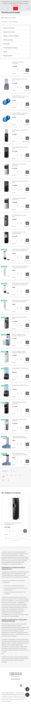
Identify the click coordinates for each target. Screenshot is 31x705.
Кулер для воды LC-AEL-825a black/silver (19, 164)
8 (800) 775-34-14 (15, 674)
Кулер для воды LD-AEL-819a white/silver (19, 419)
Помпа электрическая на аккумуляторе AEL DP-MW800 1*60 (19, 453)
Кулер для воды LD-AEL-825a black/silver (19, 198)
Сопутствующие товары (10, 47)
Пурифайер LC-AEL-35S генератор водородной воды (12, 523)
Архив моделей (7, 55)
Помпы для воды (8, 40)
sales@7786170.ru (15, 679)
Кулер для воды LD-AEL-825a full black (20, 181)
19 (3, 480)
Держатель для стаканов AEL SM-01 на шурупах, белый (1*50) (20, 300)
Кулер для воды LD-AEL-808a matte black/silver (19, 232)
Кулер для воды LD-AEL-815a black (19, 215)
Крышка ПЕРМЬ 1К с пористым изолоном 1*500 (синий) (20, 113)
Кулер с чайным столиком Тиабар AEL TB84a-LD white (19, 351)
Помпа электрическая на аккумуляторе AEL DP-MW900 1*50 (19, 436)
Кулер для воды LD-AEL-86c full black (20, 130)
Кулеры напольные (8, 28)
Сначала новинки (13, 22)
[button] (8, 538)
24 (12, 471)
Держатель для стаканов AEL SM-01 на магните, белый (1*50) (20, 266)
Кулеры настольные (9, 32)
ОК (15, 8)
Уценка (5, 51)
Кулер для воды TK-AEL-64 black (20, 385)
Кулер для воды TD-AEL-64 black (20, 368)
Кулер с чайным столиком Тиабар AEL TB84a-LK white (19, 334)
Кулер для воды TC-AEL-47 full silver (19, 79)
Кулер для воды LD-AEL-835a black (19, 317)
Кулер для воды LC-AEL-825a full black (20, 147)
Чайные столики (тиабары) (11, 36)
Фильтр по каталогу (8, 17)
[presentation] (1, 539)
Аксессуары (6, 44)
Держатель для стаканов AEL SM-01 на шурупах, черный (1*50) (20, 283)
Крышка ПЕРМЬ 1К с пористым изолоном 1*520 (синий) (20, 96)
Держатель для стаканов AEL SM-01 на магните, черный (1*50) (20, 249)
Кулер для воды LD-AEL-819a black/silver (19, 402)
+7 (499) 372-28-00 (15, 673)
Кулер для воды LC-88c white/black (17, 62)
